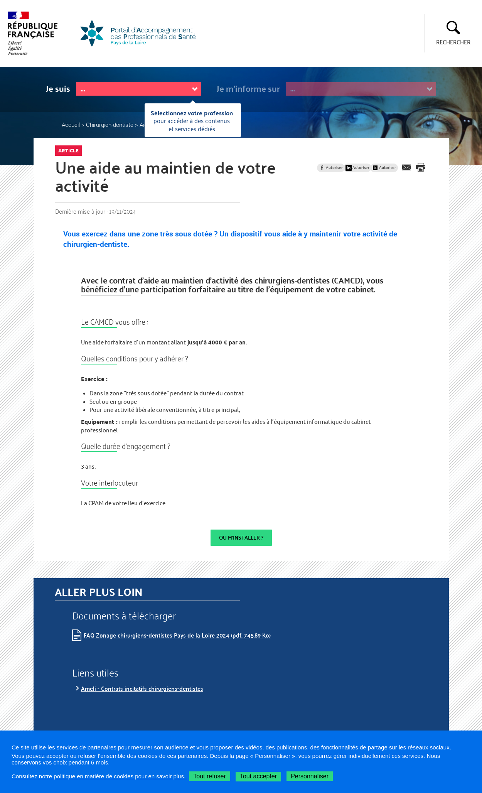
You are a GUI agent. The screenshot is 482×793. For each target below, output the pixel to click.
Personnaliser (310, 776)
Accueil (71, 124)
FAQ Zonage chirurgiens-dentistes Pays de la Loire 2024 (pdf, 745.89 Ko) (177, 635)
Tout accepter (258, 776)
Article (68, 150)
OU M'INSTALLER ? (241, 537)
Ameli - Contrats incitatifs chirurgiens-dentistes (142, 688)
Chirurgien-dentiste (109, 124)
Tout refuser (209, 776)
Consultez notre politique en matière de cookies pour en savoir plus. (99, 776)
